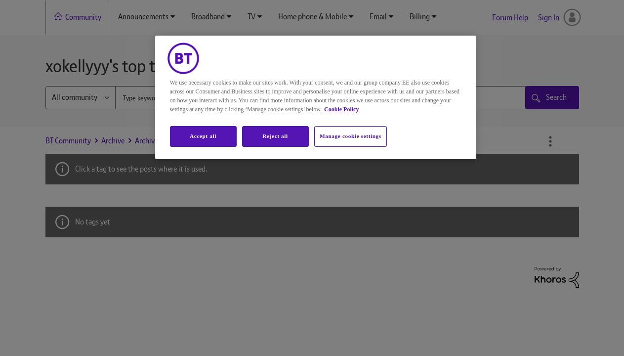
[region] (315, 97)
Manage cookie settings (350, 136)
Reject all (275, 136)
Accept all (203, 136)
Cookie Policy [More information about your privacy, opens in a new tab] (341, 109)
